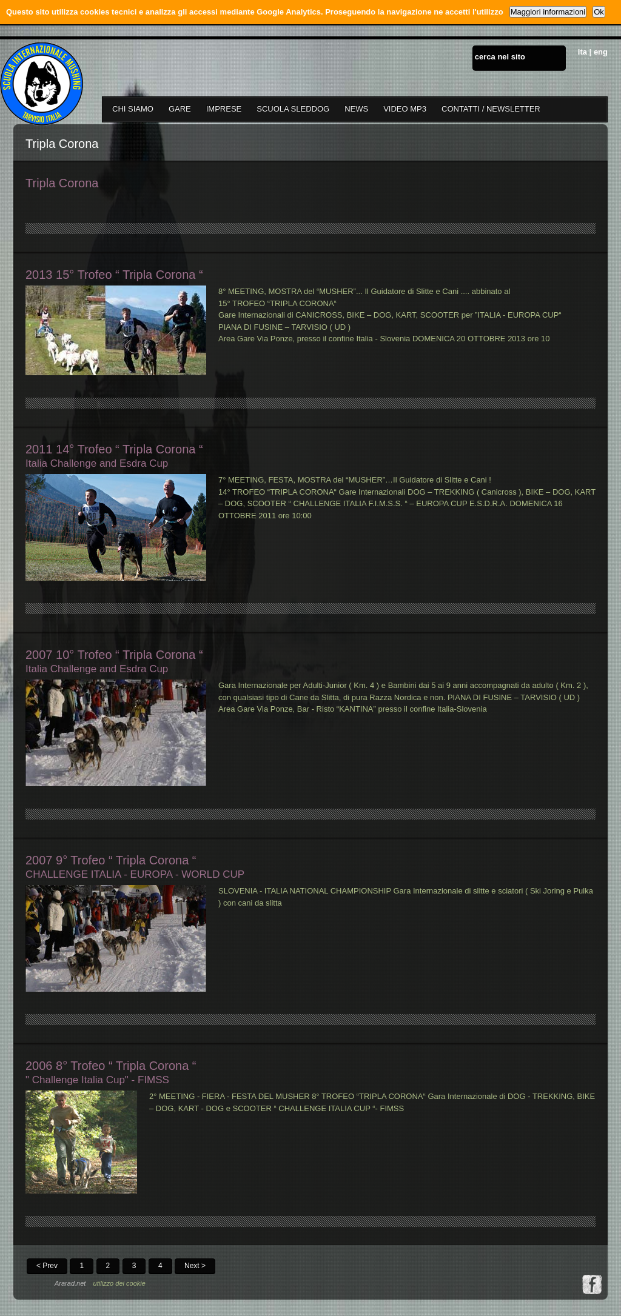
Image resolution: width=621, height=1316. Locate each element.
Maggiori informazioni (548, 11)
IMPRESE (224, 108)
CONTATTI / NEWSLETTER (490, 108)
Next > (195, 1265)
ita (582, 51)
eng (601, 51)
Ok (599, 11)
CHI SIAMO (132, 108)
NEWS (356, 108)
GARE (180, 108)
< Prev (47, 1265)
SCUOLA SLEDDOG (293, 108)
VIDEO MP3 (404, 108)
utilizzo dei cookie (119, 1283)
